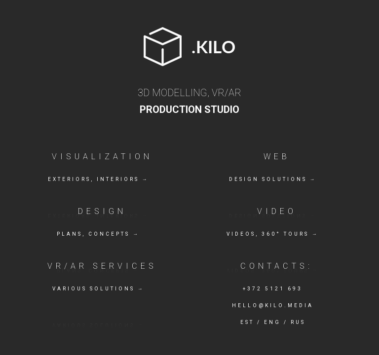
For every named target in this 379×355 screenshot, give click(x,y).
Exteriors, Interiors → (98, 179)
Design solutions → (273, 179)
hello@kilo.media (272, 305)
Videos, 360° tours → (273, 234)
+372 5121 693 (273, 288)
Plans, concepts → (98, 234)
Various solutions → (98, 288)
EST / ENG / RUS (272, 322)
